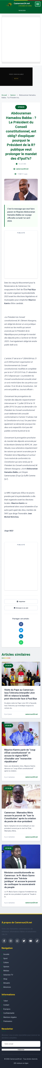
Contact (6, 1005)
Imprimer (21, 601)
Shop (5, 979)
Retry (16, 78)
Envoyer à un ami (21, 608)
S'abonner (21, 1049)
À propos (6, 1009)
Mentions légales (10, 1017)
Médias (6, 971)
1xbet (5, 1001)
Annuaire (6, 983)
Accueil (4, 95)
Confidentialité (8, 1013)
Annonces (7, 987)
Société (6, 954)
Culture (6, 962)
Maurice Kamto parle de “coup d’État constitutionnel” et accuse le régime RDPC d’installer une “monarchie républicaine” (19, 755)
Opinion (13, 95)
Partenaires (7, 1021)
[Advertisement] (21, 40)
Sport (5, 958)
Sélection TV (8, 975)
